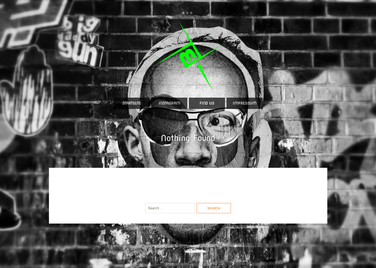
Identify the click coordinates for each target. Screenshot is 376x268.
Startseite (131, 103)
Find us (206, 103)
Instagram (169, 103)
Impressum (244, 103)
